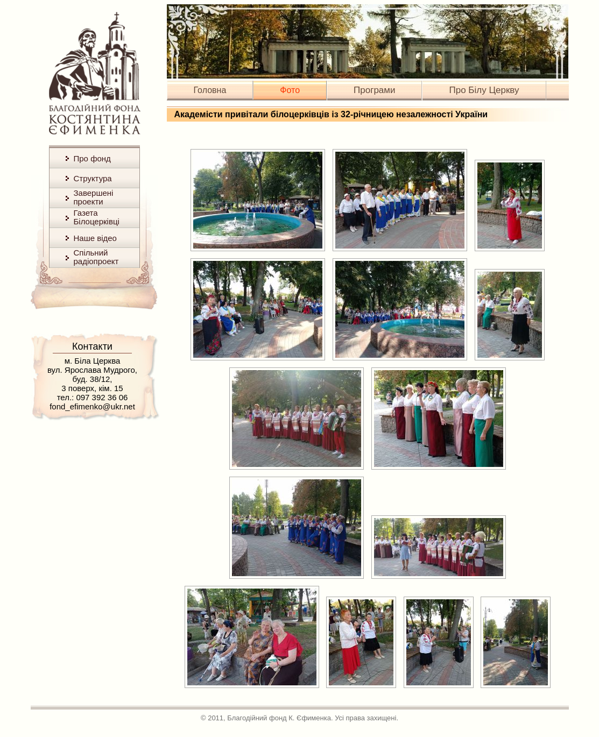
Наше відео (95, 238)
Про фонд (92, 158)
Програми (374, 90)
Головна (210, 90)
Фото (290, 90)
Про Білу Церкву (484, 90)
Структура (93, 178)
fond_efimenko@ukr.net (92, 406)
